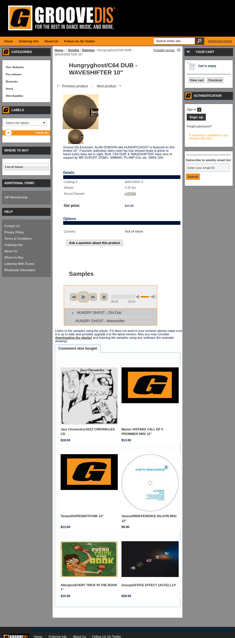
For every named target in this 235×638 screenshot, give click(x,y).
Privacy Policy (14, 232)
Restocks (12, 81)
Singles (73, 50)
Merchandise (14, 95)
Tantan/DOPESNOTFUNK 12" (82, 516)
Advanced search (220, 41)
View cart (197, 80)
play (83, 297)
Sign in (194, 109)
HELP (8, 211)
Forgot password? (199, 126)
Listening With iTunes (19, 263)
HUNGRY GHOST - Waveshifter (100, 321)
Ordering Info (13, 245)
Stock (9, 88)
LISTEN (130, 193)
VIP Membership (15, 197)
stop (104, 297)
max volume (153, 297)
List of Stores (14, 166)
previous (74, 297)
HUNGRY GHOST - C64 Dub (99, 313)
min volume (138, 297)
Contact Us (12, 226)
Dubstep (88, 50)
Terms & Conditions (17, 238)
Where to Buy (13, 257)
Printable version (164, 50)
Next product (109, 86)
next (93, 297)
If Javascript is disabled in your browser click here (208, 137)
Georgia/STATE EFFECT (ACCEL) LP (149, 585)
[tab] (78, 348)
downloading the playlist (73, 337)
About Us (10, 251)
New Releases (15, 67)
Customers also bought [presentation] (77, 348)
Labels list (42, 132)
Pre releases (13, 74)
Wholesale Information (19, 270)
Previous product (72, 86)
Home (59, 50)
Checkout (215, 80)
